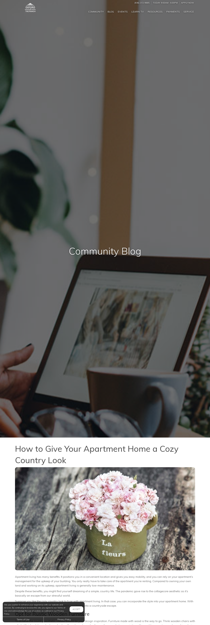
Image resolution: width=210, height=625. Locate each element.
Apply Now (187, 2)
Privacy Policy (64, 619)
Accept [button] (76, 609)
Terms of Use (23, 619)
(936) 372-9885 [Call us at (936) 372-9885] (141, 2)
